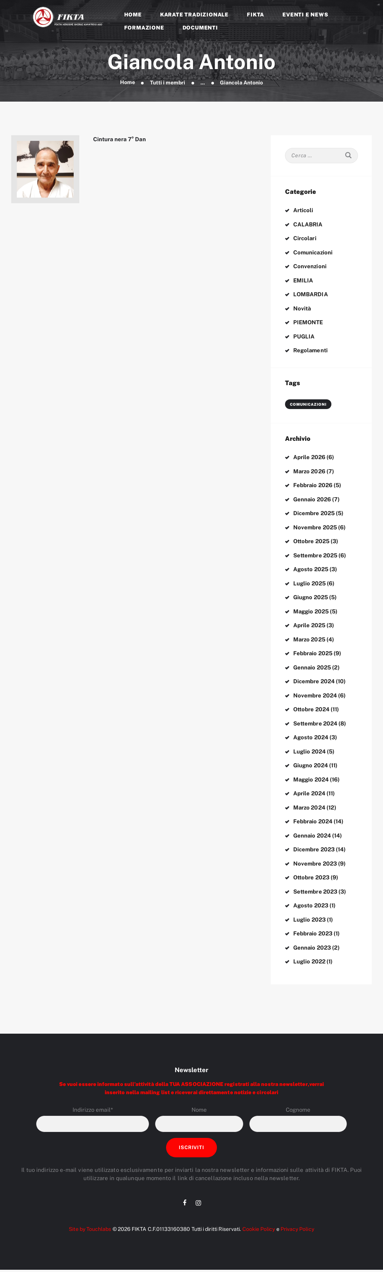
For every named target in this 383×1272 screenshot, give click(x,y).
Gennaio (312, 499)
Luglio (310, 583)
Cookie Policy (258, 1231)
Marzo (310, 471)
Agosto (311, 569)
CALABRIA (308, 224)
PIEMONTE (308, 322)
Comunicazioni (313, 252)
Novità (302, 308)
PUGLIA (304, 336)
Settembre (315, 555)
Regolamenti (310, 350)
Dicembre (314, 513)
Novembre (315, 527)
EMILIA (303, 280)
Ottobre (311, 541)
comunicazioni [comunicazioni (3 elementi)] (308, 404)
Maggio (311, 611)
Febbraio (313, 485)
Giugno (311, 597)
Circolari (305, 238)
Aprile (309, 457)
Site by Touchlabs (89, 1231)
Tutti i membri (168, 83)
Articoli (303, 210)
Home (127, 83)
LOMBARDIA (310, 294)
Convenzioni (310, 266)
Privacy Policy (297, 1231)
